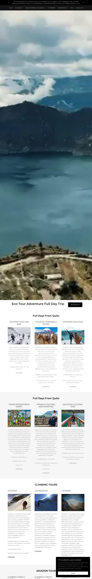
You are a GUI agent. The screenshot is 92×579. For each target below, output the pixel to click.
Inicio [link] (11, 8)
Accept (74, 573)
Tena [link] (71, 8)
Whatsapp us (75, 304)
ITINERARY (19, 373)
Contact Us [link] (79, 8)
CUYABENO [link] (51, 8)
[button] (19, 8)
